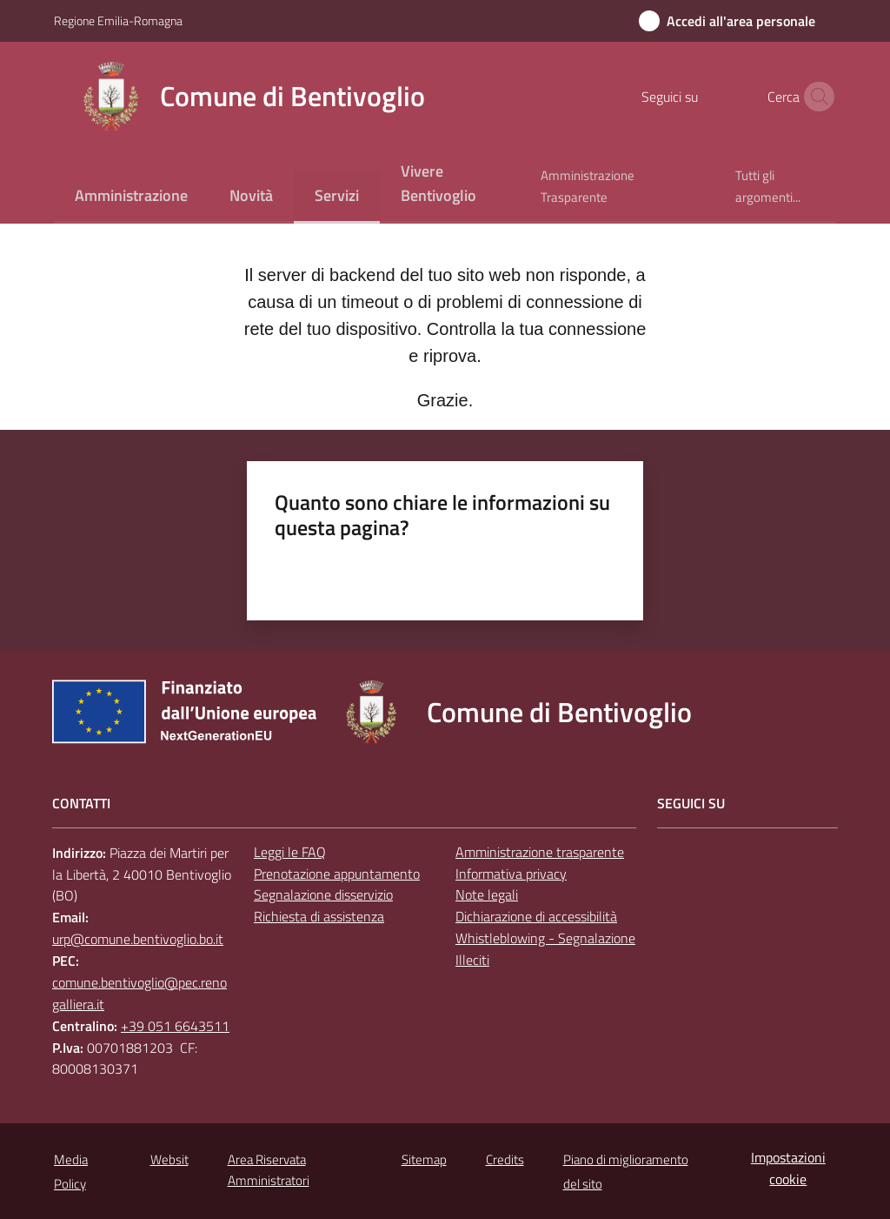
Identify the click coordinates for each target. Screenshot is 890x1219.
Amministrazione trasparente (539, 851)
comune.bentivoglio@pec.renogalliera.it (139, 993)
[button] (815, 96)
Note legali (486, 894)
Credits (505, 1159)
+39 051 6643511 (175, 1025)
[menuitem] (131, 197)
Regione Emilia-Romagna (118, 20)
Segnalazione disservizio (323, 894)
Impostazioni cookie (788, 1168)
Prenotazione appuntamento (337, 873)
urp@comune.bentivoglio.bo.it (137, 938)
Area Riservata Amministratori (268, 1169)
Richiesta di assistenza (319, 916)
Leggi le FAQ (290, 851)
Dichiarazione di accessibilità (536, 916)
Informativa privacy (511, 873)
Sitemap (424, 1159)
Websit (169, 1159)
